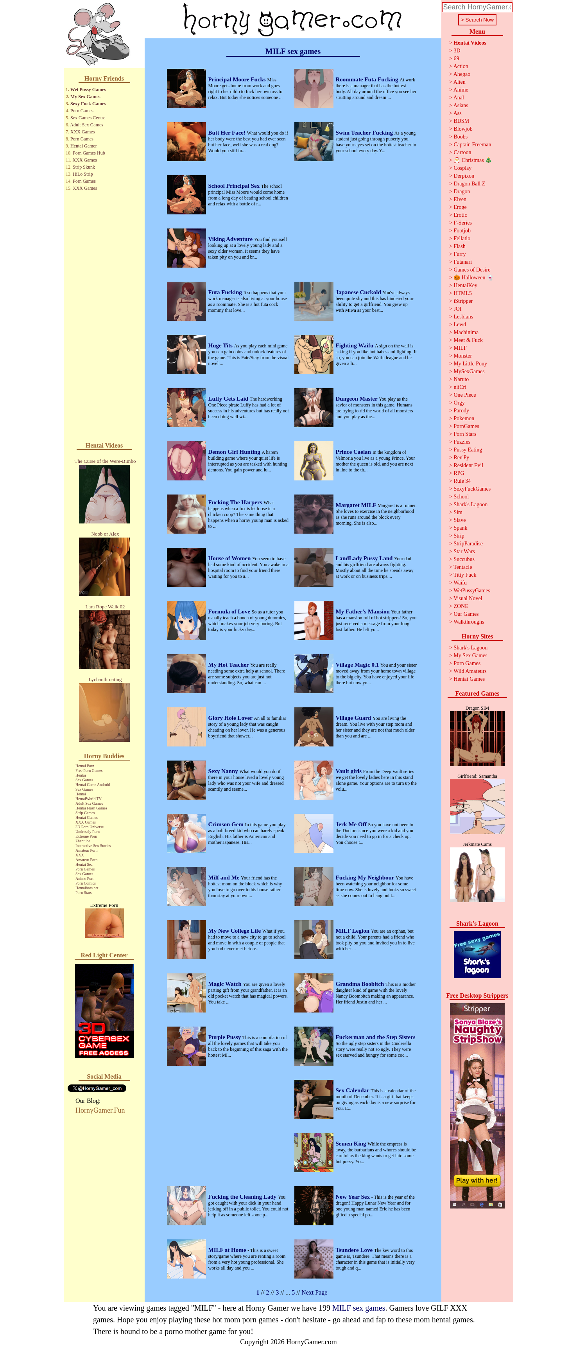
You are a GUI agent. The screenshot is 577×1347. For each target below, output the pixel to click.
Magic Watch (225, 984)
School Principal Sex (234, 186)
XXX (79, 855)
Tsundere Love (355, 1250)
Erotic (460, 215)
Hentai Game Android (92, 784)
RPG (458, 473)
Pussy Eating (467, 450)
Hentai (80, 775)
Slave (459, 520)
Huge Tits (221, 345)
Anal (458, 98)
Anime (460, 90)
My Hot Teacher (229, 665)
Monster (462, 356)
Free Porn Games (88, 770)
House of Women (230, 558)
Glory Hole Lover (231, 718)
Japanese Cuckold (359, 292)
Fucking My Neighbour (366, 877)
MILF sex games (358, 1308)
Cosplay (462, 168)
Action (460, 66)
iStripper (463, 301)
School (461, 497)
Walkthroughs (468, 622)
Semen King (352, 1143)
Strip (458, 536)
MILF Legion (353, 931)
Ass (457, 113)
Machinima (465, 332)
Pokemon (463, 418)
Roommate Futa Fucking (368, 79)
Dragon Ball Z (469, 184)
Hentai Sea (84, 864)
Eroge (459, 207)
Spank (460, 528)
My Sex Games (85, 96)
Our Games (465, 614)
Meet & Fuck (468, 340)
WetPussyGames (471, 590)
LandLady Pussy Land (365, 558)
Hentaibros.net (87, 888)
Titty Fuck (464, 575)
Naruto (461, 379)
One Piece (464, 395)
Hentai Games (86, 817)
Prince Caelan (354, 452)
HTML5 (462, 293)
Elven (459, 199)
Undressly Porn (87, 831)
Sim (457, 512)
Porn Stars (83, 892)
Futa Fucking (226, 292)
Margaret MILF (357, 505)
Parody (461, 411)
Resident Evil (468, 465)
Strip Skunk (84, 167)
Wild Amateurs (470, 671)
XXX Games (82, 132)
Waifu (460, 583)
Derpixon (463, 176)
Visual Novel (467, 598)
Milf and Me (224, 877)
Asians (460, 105)
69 (456, 58)
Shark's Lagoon (470, 504)
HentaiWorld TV (88, 799)
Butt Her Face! (227, 132)
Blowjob (462, 129)
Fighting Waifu (355, 345)
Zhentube (82, 841)
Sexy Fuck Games (88, 103)
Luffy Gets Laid (229, 399)
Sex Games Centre (87, 117)
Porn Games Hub (89, 153)
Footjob (462, 231)
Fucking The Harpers (236, 502)
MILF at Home (228, 1250)
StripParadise (468, 544)
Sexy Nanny (224, 771)
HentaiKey (465, 285)
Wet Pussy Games (88, 89)
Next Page (314, 1292)
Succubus (464, 559)
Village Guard (354, 718)
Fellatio (461, 238)
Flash (459, 246)
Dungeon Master (357, 399)
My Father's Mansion (363, 611)
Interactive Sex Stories (93, 845)
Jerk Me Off (352, 824)
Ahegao (462, 74)
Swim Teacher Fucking (365, 132)
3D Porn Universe (89, 827)
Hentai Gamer (83, 146)
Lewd (459, 324)
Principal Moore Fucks (237, 79)
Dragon (461, 191)
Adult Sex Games (86, 125)
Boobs (460, 137)
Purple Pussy (225, 1037)
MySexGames (468, 371)
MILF (459, 348)
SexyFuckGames (472, 489)
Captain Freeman (472, 144)
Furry (459, 254)
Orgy (459, 403)
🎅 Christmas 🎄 (472, 160)
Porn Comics (85, 883)
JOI (457, 309)
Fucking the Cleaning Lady (243, 1197)
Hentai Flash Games (91, 808)
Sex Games (84, 780)
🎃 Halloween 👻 (473, 278)
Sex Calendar (353, 1090)
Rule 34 (462, 481)
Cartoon (462, 152)
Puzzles (461, 442)
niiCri (459, 387)
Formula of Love (230, 611)
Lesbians (463, 317)
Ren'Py (461, 457)
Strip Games (85, 813)
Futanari (462, 262)
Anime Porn (85, 878)
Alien (459, 82)
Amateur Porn (86, 850)
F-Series (462, 223)
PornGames (466, 426)
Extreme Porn (86, 836)
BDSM (461, 121)
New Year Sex (353, 1197)
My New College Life (235, 931)
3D (456, 51)
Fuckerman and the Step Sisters (376, 1037)
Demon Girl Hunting (235, 452)
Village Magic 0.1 (358, 665)
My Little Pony (470, 364)
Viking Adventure (231, 239)
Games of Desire (471, 270)
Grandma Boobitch (361, 984)
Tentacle (462, 567)
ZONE (460, 606)
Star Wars (464, 551)
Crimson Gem (226, 824)
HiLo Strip (83, 174)
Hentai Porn (84, 766)
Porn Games (81, 110)
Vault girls (349, 771)
